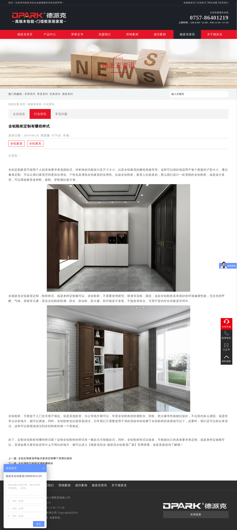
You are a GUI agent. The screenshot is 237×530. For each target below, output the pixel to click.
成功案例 (160, 34)
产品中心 (50, 34)
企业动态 (19, 113)
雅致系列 (67, 94)
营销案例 (132, 34)
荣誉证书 (77, 34)
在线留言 (201, 2)
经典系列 (55, 94)
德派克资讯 (187, 34)
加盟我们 (105, 34)
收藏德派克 (189, 2)
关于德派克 (214, 34)
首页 (23, 104)
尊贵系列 (42, 94)
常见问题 (61, 113)
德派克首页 (25, 34)
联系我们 (224, 2)
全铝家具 (35, 143)
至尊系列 (30, 94)
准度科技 (54, 517)
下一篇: (30, 463)
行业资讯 (49, 104)
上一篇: (40, 458)
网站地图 (212, 2)
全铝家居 (16, 143)
